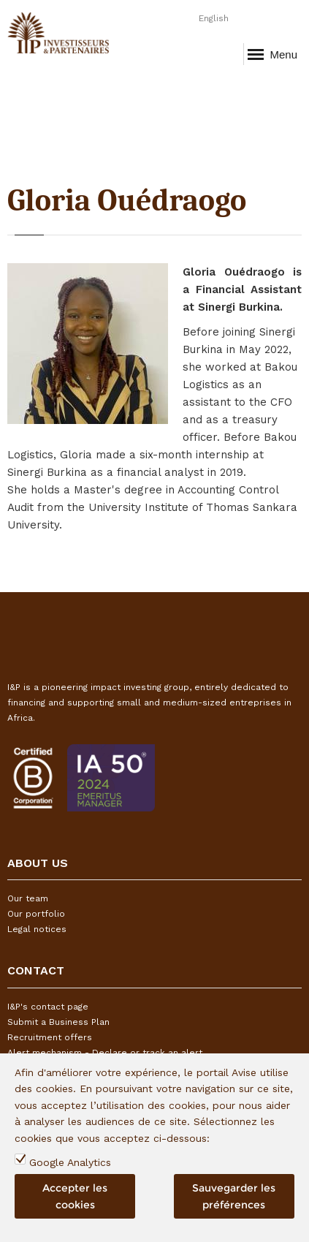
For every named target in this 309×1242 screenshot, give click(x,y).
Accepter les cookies (74, 1196)
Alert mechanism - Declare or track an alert (104, 1053)
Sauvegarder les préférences (233, 1196)
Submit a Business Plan (58, 1022)
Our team (27, 898)
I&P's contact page (47, 1006)
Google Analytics (70, 1163)
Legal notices (36, 929)
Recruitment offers (49, 1037)
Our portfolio (36, 914)
